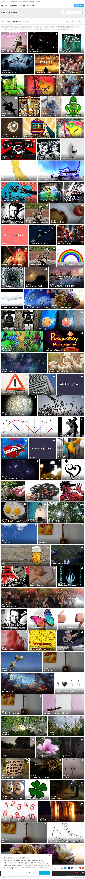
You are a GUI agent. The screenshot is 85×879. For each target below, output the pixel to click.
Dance (43, 26)
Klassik (28, 27)
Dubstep (73, 27)
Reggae (12, 29)
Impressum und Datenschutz (11, 868)
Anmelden (78, 5)
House (15, 27)
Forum (4, 6)
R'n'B (37, 27)
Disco (19, 27)
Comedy (27, 29)
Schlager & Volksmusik (47, 27)
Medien (22, 6)
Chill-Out (58, 26)
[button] (68, 22)
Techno (3, 27)
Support (30, 6)
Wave (23, 27)
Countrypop (5, 29)
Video (9, 22)
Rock (63, 26)
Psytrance (46, 29)
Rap (78, 27)
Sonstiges (4, 26)
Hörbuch (65, 29)
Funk (81, 27)
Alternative (69, 26)
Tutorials (13, 6)
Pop (34, 26)
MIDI (22, 26)
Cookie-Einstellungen (30, 872)
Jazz (56, 27)
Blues (70, 29)
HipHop (33, 27)
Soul (16, 29)
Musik (15, 22)
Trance (76, 26)
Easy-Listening (50, 26)
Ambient (38, 26)
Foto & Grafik (24, 22)
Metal (60, 27)
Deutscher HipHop (56, 29)
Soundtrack (28, 26)
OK (44, 873)
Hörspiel (21, 29)
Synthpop (9, 27)
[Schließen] (49, 855)
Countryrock (34, 29)
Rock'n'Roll (66, 27)
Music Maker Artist (14, 26)
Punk (41, 29)
